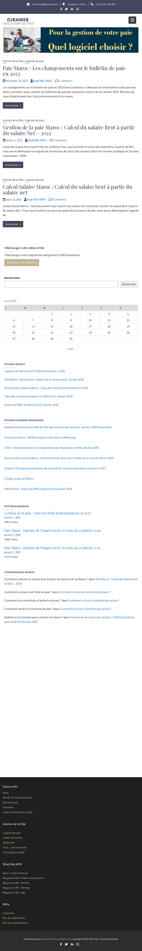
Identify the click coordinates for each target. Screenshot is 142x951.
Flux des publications (19, 917)
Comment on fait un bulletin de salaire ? (84, 592)
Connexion (14, 913)
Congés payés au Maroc (19, 478)
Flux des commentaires (20, 922)
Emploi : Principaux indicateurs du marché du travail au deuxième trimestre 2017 (55, 468)
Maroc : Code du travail (20, 873)
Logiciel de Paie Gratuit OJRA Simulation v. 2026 (34, 371)
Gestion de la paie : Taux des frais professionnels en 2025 (47, 513)
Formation (14, 806)
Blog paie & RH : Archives (21, 882)
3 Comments (65, 81)
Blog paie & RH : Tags (19, 891)
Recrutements (15, 802)
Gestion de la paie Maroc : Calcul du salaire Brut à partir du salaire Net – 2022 (68, 130)
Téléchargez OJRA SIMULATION (22, 262)
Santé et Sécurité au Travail (22, 811)
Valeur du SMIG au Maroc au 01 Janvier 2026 (31, 405)
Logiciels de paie (34, 61)
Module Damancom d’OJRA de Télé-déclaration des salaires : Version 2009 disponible (58, 427)
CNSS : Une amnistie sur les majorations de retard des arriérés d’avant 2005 (51, 448)
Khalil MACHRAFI (42, 81)
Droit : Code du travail (19, 846)
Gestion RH (14, 842)
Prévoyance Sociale (18, 851)
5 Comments (59, 199)
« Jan (70, 348)
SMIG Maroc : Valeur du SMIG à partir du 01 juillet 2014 (38, 489)
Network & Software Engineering (56, 939)
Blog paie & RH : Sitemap (21, 886)
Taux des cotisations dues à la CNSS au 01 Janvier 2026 (38, 396)
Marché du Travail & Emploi (22, 797)
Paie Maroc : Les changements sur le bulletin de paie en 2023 (64, 70)
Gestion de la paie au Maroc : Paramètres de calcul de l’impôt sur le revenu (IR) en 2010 (59, 458)
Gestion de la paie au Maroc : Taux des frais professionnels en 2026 (46, 388)
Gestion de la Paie (13, 61)
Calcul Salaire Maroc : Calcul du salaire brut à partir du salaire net (67, 189)
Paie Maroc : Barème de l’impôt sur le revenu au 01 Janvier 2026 (44, 379)
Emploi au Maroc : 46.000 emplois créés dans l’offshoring (40, 437)
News (11, 793)
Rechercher (12, 278)
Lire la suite (11, 105)
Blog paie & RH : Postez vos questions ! (27, 877)
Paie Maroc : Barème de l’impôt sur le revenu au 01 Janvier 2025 (52, 548)
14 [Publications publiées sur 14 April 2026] (32, 326)
